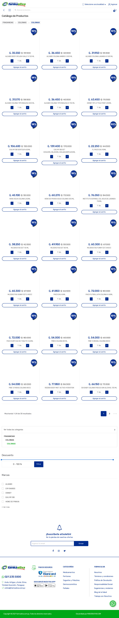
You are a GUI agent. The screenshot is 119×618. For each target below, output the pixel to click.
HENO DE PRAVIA (12, 502)
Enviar (81, 543)
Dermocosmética (70, 584)
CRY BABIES (10, 489)
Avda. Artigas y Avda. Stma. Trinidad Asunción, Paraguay (14, 583)
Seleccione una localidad (94, 4)
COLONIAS (22, 23)
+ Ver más (6, 507)
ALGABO (8, 484)
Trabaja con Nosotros (103, 596)
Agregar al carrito (19, 67)
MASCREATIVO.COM (94, 614)
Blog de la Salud (100, 592)
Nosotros (98, 572)
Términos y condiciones (103, 576)
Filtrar (38, 464)
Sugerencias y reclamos (103, 588)
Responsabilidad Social (103, 584)
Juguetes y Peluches (71, 580)
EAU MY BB (10, 497)
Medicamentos (69, 572)
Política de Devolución (103, 580)
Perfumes (67, 576)
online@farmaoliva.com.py (13, 588)
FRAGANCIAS (8, 23)
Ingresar (112, 4)
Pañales (66, 588)
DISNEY (8, 493)
